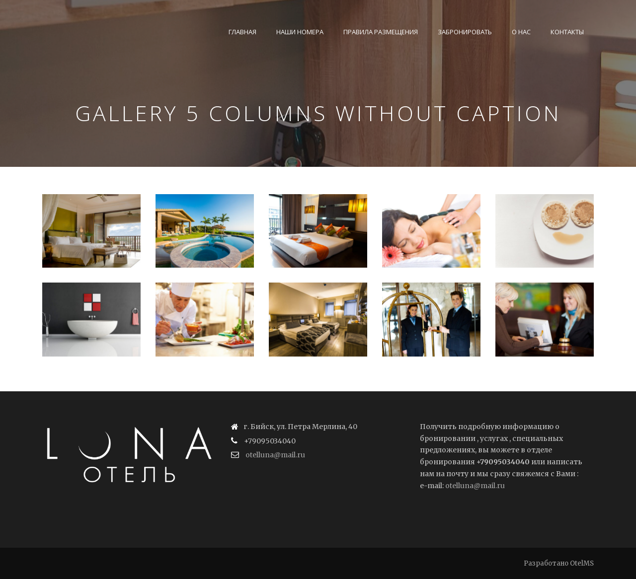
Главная (242, 31)
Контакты (567, 31)
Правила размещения (380, 31)
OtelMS (582, 563)
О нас (521, 31)
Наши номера (299, 31)
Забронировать (465, 31)
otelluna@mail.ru (275, 454)
